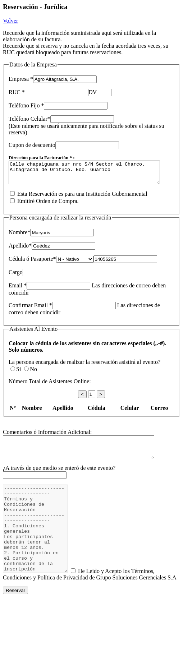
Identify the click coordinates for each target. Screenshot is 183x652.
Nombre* (19, 236)
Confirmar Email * (30, 309)
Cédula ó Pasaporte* (32, 263)
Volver (10, 21)
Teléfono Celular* (29, 119)
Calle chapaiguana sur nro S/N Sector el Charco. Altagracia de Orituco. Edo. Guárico (93, 175)
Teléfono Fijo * (26, 105)
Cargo (16, 276)
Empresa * (21, 79)
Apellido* (20, 250)
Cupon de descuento (32, 145)
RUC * (17, 92)
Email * (18, 290)
